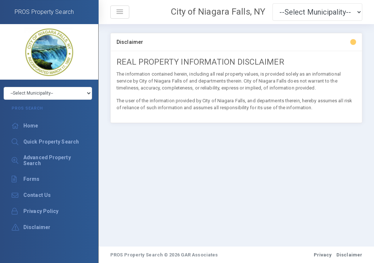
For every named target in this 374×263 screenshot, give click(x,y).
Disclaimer (349, 255)
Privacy (323, 255)
